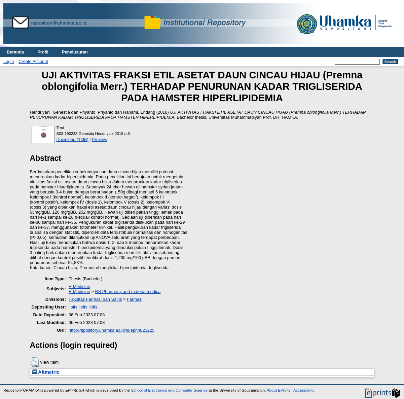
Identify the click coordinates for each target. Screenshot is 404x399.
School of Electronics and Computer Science (169, 390)
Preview (99, 139)
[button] (35, 362)
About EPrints (278, 390)
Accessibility (304, 390)
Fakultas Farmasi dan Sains (95, 299)
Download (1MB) (72, 139)
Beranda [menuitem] (15, 52)
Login (8, 61)
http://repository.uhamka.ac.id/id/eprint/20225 (111, 330)
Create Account (33, 61)
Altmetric (46, 372)
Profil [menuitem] (42, 52)
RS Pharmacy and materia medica (128, 291)
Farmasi (134, 299)
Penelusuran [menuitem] (75, 52)
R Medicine (79, 286)
